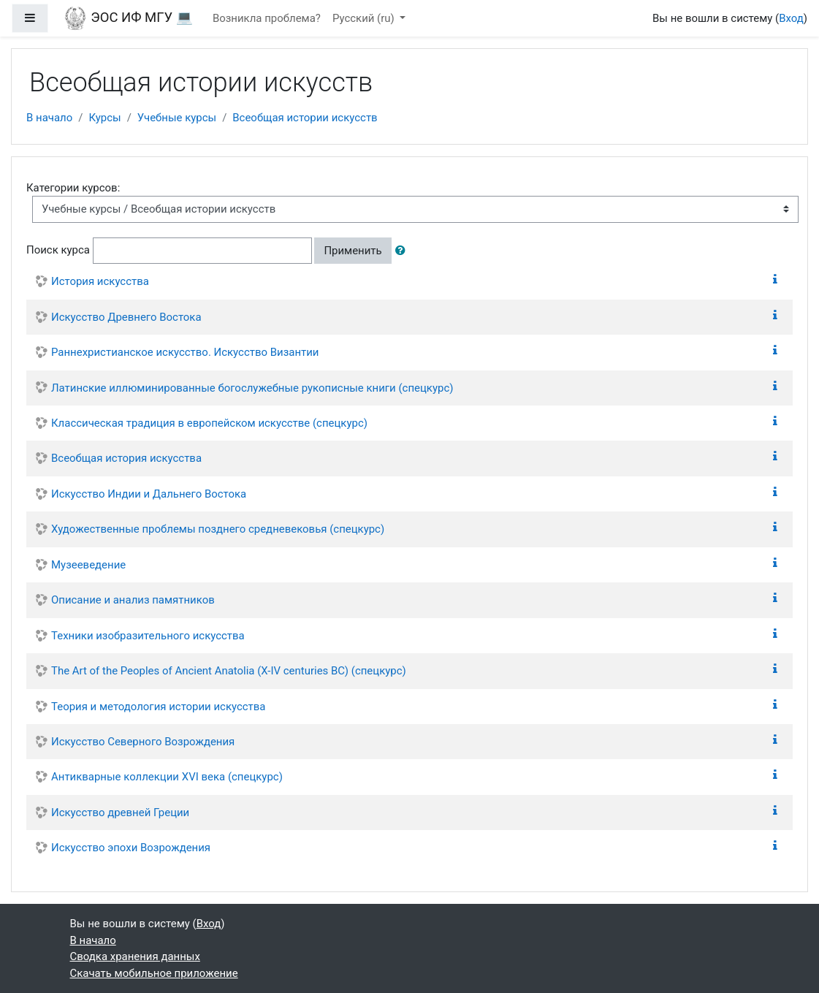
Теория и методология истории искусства (158, 706)
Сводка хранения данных (135, 956)
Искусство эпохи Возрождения (130, 847)
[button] (403, 250)
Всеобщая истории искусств (304, 117)
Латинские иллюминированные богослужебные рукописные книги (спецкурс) (252, 388)
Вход (791, 18)
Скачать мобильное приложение (154, 973)
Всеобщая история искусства (126, 458)
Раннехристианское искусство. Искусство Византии (185, 352)
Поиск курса (58, 249)
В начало (49, 117)
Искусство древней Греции (120, 812)
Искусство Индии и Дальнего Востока (148, 494)
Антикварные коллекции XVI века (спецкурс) (167, 776)
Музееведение (88, 564)
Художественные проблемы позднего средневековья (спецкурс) (217, 529)
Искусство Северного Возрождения (143, 741)
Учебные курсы (176, 117)
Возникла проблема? (267, 18)
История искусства (100, 281)
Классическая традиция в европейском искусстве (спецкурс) (209, 423)
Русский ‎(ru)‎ (364, 18)
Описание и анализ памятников (133, 599)
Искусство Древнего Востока (126, 317)
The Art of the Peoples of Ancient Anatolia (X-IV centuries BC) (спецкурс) (228, 670)
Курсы (104, 117)
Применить (352, 250)
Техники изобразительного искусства (148, 635)
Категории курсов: (73, 187)
